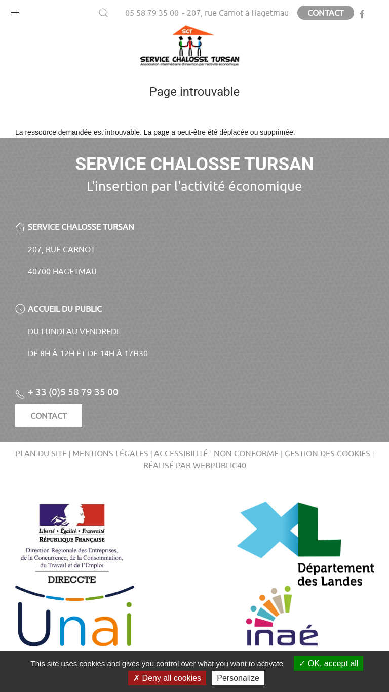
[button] (15, 10)
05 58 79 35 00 (152, 12)
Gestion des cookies (327, 453)
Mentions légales (110, 453)
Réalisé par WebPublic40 (194, 465)
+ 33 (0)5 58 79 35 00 (67, 391)
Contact (325, 12)
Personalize (238, 678)
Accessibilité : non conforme (216, 453)
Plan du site (41, 453)
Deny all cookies (167, 678)
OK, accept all (328, 663)
